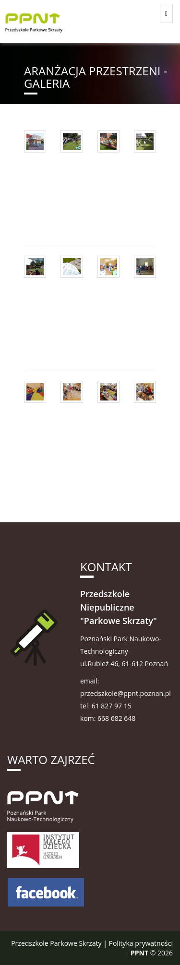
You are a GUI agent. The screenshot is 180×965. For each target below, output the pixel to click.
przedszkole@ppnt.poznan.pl (125, 693)
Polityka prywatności (140, 943)
